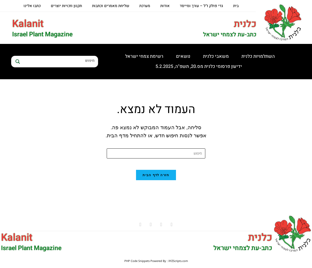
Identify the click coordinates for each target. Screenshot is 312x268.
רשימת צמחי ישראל (144, 56)
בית (236, 6)
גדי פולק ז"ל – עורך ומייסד (201, 6)
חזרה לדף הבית (156, 179)
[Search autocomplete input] (59, 66)
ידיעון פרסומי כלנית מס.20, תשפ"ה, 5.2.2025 (198, 66)
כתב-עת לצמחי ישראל (226, 34)
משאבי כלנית (216, 56)
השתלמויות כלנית (258, 56)
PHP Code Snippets (137, 265)
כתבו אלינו (32, 6)
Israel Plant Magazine (42, 34)
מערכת (144, 6)
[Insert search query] (156, 153)
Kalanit (27, 23)
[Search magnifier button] (16, 61)
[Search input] (59, 60)
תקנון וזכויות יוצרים (66, 6)
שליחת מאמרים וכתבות (110, 6)
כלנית (244, 23)
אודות (165, 6)
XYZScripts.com (178, 265)
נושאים (183, 56)
